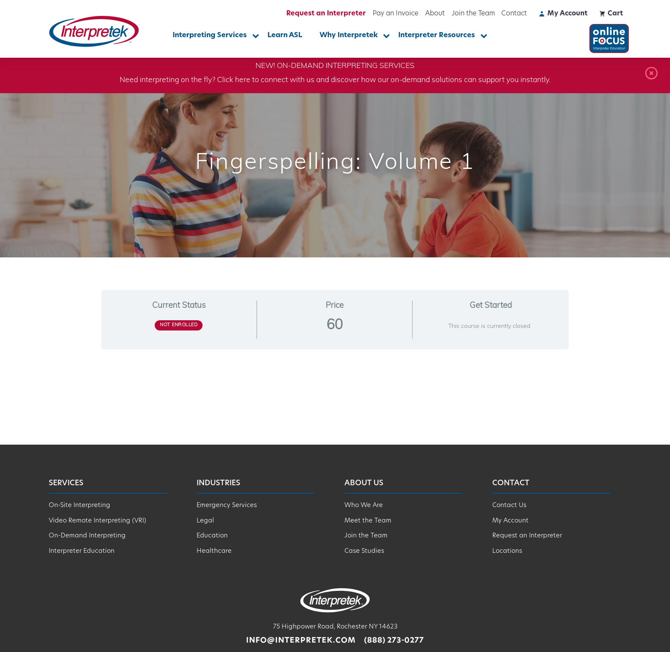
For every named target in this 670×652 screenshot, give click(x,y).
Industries (218, 483)
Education (212, 536)
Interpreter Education (82, 551)
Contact (514, 13)
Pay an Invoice (395, 13)
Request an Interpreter (326, 13)
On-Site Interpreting (79, 505)
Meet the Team (367, 521)
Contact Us (509, 505)
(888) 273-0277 (394, 640)
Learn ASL (284, 35)
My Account (510, 521)
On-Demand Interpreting (87, 536)
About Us (363, 483)
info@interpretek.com (301, 640)
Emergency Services (227, 505)
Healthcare (214, 551)
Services (66, 483)
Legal (205, 521)
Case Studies (364, 551)
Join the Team (473, 13)
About (435, 13)
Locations (507, 551)
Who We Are (363, 505)
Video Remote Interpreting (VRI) (97, 521)
